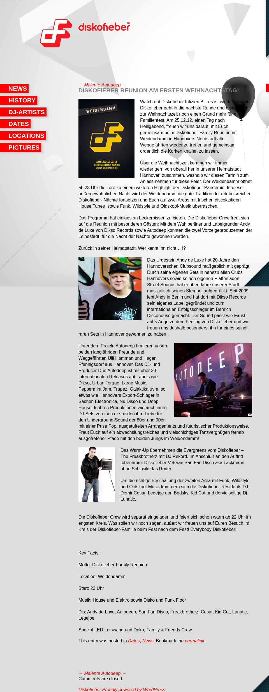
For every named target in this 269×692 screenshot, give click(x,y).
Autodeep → (113, 85)
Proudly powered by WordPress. (134, 689)
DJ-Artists (26, 112)
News (17, 88)
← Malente (89, 85)
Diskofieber (56, 35)
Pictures (24, 147)
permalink (194, 640)
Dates (18, 123)
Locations (26, 135)
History (22, 100)
